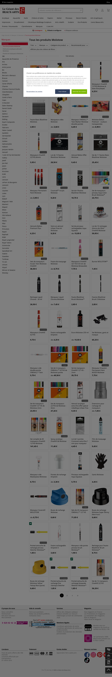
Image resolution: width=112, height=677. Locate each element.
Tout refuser (62, 91)
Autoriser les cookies (79, 91)
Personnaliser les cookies (34, 91)
